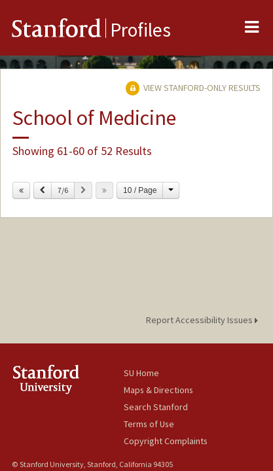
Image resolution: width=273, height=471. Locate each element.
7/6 (63, 190)
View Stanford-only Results (193, 88)
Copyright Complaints (166, 441)
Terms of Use (149, 424)
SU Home (141, 373)
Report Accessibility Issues (204, 320)
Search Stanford (156, 407)
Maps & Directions (158, 390)
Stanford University (68, 379)
